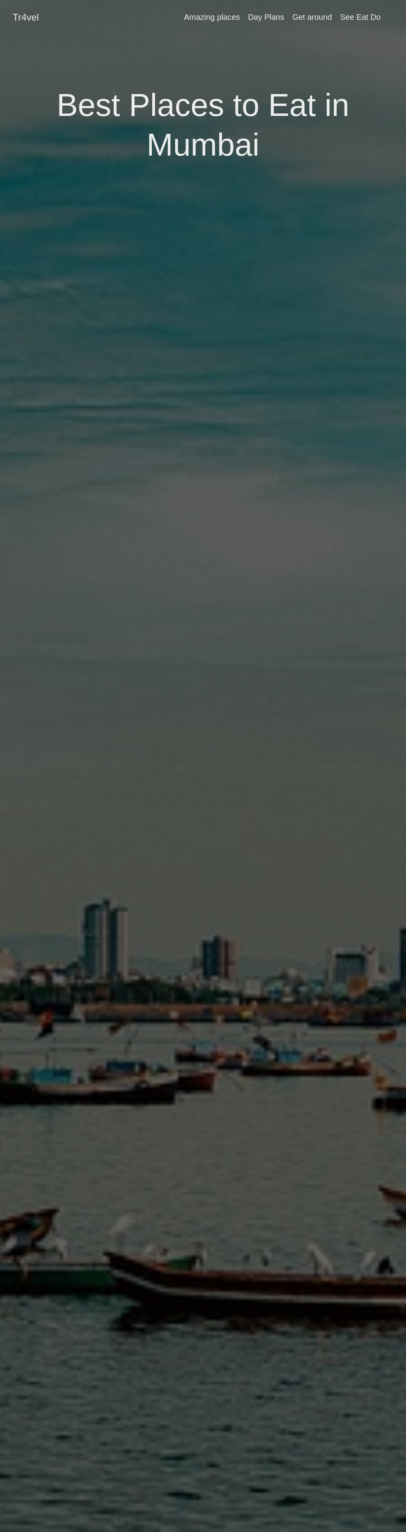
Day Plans (266, 17)
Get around (312, 17)
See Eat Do (360, 17)
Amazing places (212, 17)
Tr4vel (26, 17)
